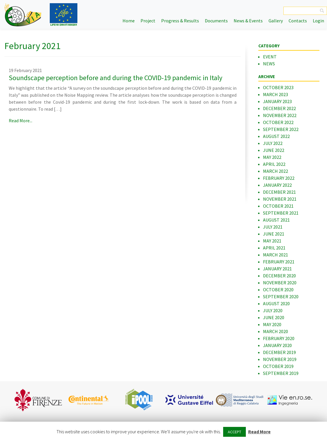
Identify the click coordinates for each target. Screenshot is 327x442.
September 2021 (280, 213)
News (269, 64)
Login (318, 21)
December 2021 (279, 192)
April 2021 (274, 248)
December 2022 (279, 108)
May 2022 (272, 157)
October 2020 (278, 289)
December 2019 (279, 352)
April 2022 (274, 164)
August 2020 (276, 303)
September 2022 (280, 129)
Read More (259, 431)
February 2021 (278, 262)
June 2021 (273, 234)
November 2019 (279, 359)
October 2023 (278, 87)
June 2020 (273, 317)
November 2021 (279, 199)
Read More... (20, 120)
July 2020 (272, 310)
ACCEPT (234, 431)
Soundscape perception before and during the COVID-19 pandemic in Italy (115, 77)
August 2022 (276, 136)
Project (148, 21)
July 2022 (272, 143)
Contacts (298, 21)
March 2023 (275, 94)
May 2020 (272, 324)
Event (270, 57)
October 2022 (278, 122)
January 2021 (277, 269)
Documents (216, 21)
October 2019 (278, 366)
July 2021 (272, 227)
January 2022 (277, 185)
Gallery (276, 21)
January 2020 (277, 345)
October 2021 (278, 206)
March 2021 (275, 255)
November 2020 (279, 282)
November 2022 (279, 115)
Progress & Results (180, 21)
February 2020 (278, 338)
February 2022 (278, 178)
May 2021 (272, 241)
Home (128, 21)
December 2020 (279, 276)
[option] (38, 400)
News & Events (248, 21)
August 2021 (276, 220)
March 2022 (275, 171)
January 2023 (277, 101)
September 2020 (280, 296)
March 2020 (275, 331)
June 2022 (273, 150)
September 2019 (280, 373)
